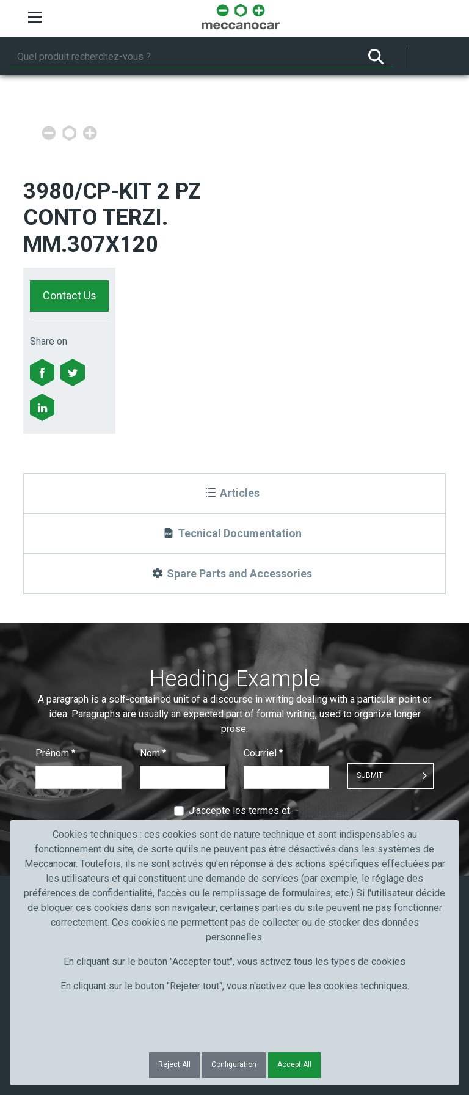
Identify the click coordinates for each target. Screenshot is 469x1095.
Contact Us (69, 295)
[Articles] (234, 493)
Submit (370, 775)
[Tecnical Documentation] (234, 533)
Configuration (233, 1064)
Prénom (55, 753)
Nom (153, 753)
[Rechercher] (184, 56)
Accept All (294, 1064)
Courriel (263, 753)
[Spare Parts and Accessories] (234, 574)
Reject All (174, 1064)
